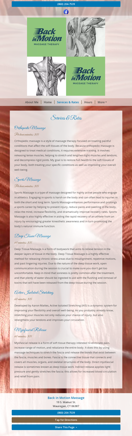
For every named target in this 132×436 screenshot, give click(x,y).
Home (38, 102)
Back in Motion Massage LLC (56, 109)
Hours (78, 102)
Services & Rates (58, 102)
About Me (22, 102)
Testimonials (24, 109)
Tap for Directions (66, 426)
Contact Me (96, 102)
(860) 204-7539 (66, 4)
